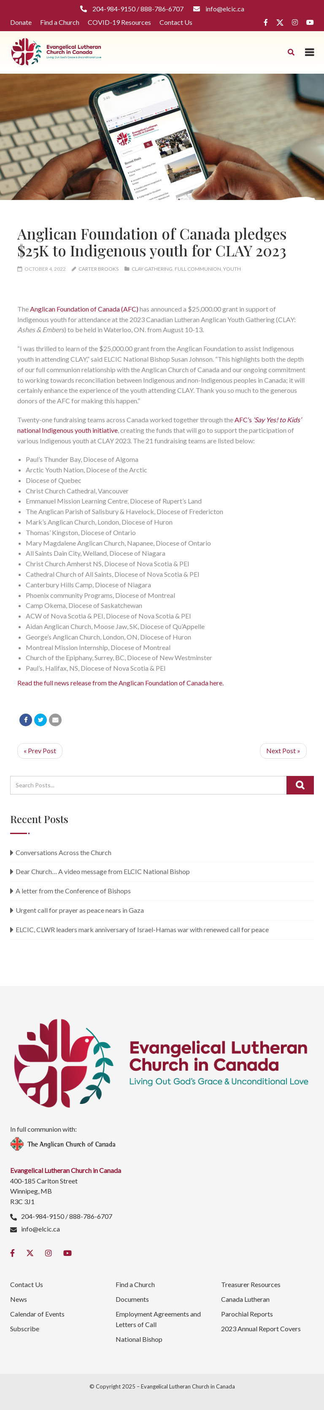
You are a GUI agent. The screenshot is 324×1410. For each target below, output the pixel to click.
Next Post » (283, 750)
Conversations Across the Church (63, 852)
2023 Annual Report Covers (261, 1329)
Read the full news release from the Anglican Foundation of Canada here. (120, 683)
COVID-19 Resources (119, 22)
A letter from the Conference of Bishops (73, 891)
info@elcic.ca (40, 1229)
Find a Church (59, 22)
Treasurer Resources (251, 1284)
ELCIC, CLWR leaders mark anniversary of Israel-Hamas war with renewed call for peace (142, 929)
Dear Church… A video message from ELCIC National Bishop (103, 871)
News (18, 1299)
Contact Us (175, 22)
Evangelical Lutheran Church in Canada (188, 1386)
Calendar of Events (37, 1314)
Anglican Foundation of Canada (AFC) (84, 309)
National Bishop (139, 1339)
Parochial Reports (247, 1314)
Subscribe (24, 1329)
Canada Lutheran (245, 1299)
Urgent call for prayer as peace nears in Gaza (80, 910)
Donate (21, 22)
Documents (132, 1299)
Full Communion (198, 269)
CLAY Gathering (152, 269)
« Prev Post (40, 750)
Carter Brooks (98, 269)
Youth (232, 269)
